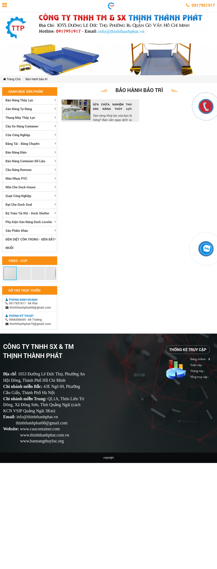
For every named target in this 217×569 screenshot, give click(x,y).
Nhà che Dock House (21, 187)
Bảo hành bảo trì (36, 79)
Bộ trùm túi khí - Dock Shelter (27, 213)
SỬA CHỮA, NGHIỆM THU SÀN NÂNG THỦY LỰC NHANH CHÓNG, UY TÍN (112, 108)
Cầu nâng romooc (19, 170)
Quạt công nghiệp (18, 196)
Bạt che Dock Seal (19, 204)
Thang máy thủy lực (20, 117)
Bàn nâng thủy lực (19, 100)
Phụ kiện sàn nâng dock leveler (29, 222)
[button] (10, 273)
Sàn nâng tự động (19, 109)
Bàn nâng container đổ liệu (25, 161)
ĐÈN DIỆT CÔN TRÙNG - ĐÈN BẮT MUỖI (30, 243)
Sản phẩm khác (17, 230)
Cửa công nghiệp (18, 135)
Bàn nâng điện (16, 152)
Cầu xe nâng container (22, 126)
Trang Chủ (12, 79)
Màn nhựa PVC (16, 178)
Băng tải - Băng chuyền (22, 143)
